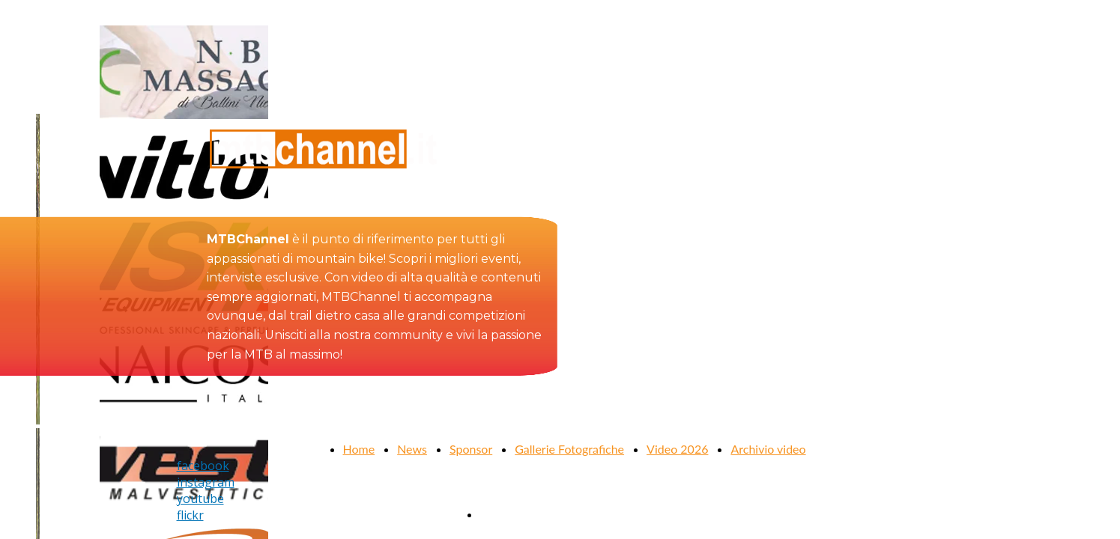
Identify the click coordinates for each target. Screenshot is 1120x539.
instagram (205, 482)
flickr (190, 515)
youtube (200, 498)
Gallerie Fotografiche (569, 449)
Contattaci (507, 514)
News (412, 449)
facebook (203, 465)
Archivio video (767, 449)
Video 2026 (677, 449)
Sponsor (470, 449)
